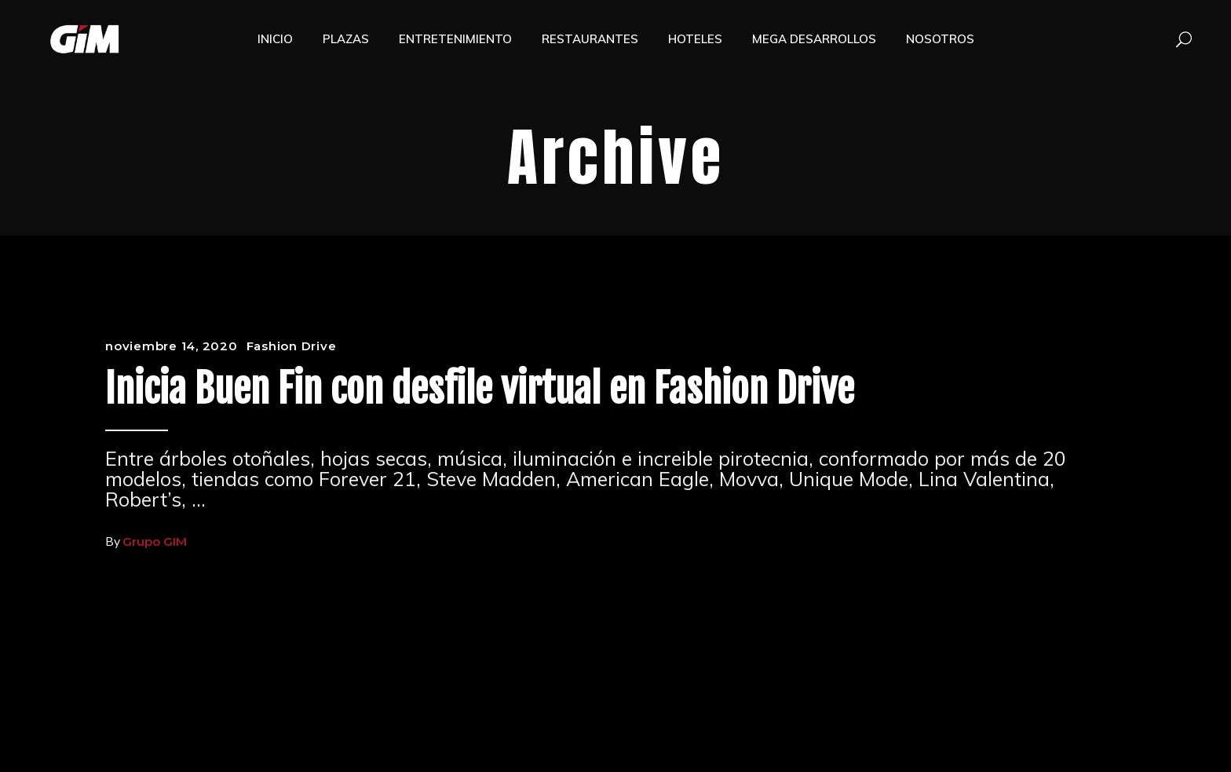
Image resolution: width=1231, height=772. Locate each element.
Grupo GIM (154, 541)
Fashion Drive (292, 345)
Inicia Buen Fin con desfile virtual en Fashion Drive (479, 388)
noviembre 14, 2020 (171, 345)
